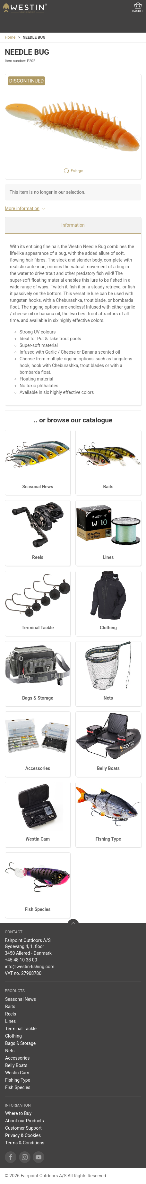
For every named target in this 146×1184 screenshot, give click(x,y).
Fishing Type (108, 839)
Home (10, 37)
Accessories (37, 768)
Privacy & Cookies (23, 1135)
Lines (108, 557)
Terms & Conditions (24, 1142)
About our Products (24, 1120)
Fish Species (38, 909)
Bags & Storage (37, 698)
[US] (25, 8)
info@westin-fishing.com (29, 966)
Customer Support (23, 1128)
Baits (108, 486)
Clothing (108, 627)
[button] (73, 126)
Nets (108, 698)
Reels (37, 557)
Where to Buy (18, 1113)
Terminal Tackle (38, 627)
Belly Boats (108, 768)
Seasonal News (37, 486)
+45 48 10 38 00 (21, 959)
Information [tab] (73, 225)
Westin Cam (38, 839)
